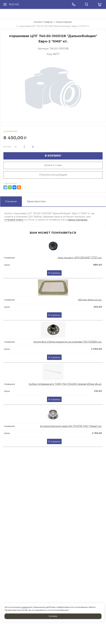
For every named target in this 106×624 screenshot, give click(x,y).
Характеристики (36, 201)
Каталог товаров (43, 22)
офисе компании (78, 219)
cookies (24, 607)
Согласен (53, 616)
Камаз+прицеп (64, 22)
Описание (11, 201)
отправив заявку (14, 219)
